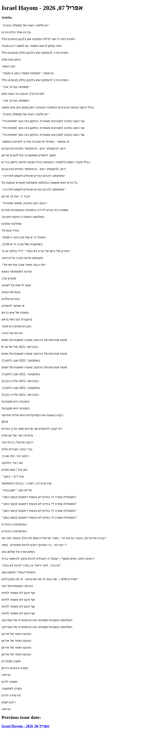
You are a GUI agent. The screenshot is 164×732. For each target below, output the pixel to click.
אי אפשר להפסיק (13, 305)
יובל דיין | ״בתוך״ (13, 476)
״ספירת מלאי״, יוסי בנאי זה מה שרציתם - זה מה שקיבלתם (40, 579)
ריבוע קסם (9, 702)
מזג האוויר (8, 66)
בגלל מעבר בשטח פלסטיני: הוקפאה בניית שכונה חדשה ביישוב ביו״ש (46, 162)
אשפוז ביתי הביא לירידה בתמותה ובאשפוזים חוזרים (35, 210)
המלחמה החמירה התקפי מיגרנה (23, 216)
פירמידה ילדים (11, 695)
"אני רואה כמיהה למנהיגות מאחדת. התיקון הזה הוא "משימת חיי (43, 121)
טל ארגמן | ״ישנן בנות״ (17, 490)
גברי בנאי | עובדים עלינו (17, 449)
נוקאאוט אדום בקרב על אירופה (22, 258)
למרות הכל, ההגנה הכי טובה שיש (23, 93)
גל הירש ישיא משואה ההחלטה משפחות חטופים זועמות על (39, 182)
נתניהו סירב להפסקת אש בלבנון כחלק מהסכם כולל (35, 52)
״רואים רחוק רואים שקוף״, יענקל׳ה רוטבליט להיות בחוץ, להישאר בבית (48, 558)
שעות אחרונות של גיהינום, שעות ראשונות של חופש (34, 340)
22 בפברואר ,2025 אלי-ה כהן (20, 381)
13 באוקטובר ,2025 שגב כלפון (21, 360)
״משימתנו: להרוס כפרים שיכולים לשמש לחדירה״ (34, 175)
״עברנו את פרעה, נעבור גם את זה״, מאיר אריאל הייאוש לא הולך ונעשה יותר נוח (54, 538)
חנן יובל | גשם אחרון (14, 469)
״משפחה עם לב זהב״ (16, 87)
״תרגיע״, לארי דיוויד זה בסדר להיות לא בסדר (32, 565)
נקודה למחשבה (12, 688)
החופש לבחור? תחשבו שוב (18, 572)
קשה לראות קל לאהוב (16, 285)
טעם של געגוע (11, 292)
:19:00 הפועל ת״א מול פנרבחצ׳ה (24, 237)
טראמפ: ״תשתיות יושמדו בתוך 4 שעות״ (28, 73)
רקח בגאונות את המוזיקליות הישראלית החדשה (32, 415)
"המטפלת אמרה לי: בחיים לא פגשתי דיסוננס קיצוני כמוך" (39, 497)
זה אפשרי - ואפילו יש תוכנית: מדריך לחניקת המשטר (35, 141)
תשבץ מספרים (11, 661)
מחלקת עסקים (11, 223)
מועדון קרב (9, 278)
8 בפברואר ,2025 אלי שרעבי (20, 346)
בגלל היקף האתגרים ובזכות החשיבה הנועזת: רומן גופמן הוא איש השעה (48, 107)
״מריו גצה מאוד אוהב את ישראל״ (24, 264)
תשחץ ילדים (10, 681)
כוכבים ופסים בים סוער (16, 326)
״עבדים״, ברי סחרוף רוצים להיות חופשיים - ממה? (34, 545)
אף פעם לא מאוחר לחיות (18, 592)
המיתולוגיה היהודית (14, 524)
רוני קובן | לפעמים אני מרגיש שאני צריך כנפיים (32, 428)
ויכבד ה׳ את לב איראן (16, 196)
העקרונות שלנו (11, 59)
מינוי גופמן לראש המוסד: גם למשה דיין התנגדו (32, 45)
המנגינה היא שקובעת (15, 401)
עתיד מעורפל (10, 230)
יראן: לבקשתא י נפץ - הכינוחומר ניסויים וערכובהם (34, 148)
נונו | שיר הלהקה (12, 462)
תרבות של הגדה (12, 333)
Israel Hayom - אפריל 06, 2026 (25, 726)
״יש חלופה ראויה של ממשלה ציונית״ (26, 25)
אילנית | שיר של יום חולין (17, 435)
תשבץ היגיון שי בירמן (15, 668)
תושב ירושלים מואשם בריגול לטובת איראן (29, 155)
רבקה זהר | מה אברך (15, 456)
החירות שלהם (11, 299)
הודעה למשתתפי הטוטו (17, 271)
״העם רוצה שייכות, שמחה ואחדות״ (25, 203)
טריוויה (6, 675)
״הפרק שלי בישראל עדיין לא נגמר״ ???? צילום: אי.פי (36, 251)
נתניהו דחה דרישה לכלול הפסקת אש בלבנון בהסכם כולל (38, 39)
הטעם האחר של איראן (16, 633)
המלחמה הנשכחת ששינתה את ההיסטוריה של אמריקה (37, 620)
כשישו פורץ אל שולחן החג (18, 551)
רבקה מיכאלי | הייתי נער (17, 442)
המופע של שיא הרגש (15, 312)
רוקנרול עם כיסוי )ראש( (17, 319)
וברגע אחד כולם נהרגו (16, 32)
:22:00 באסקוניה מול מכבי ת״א (22, 244)
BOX (5, 421)
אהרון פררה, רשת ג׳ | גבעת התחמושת (27, 483)
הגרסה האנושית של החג (17, 586)
